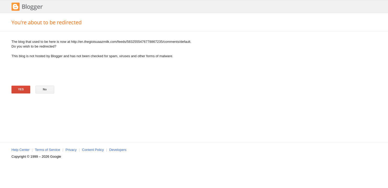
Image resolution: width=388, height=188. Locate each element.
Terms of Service (47, 150)
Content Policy (93, 150)
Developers (117, 150)
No (45, 89)
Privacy (71, 150)
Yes (21, 89)
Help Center (20, 150)
